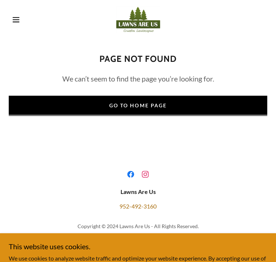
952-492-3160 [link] (138, 206)
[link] (138, 19)
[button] (22, 19)
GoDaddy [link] (152, 237)
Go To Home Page (137, 105)
